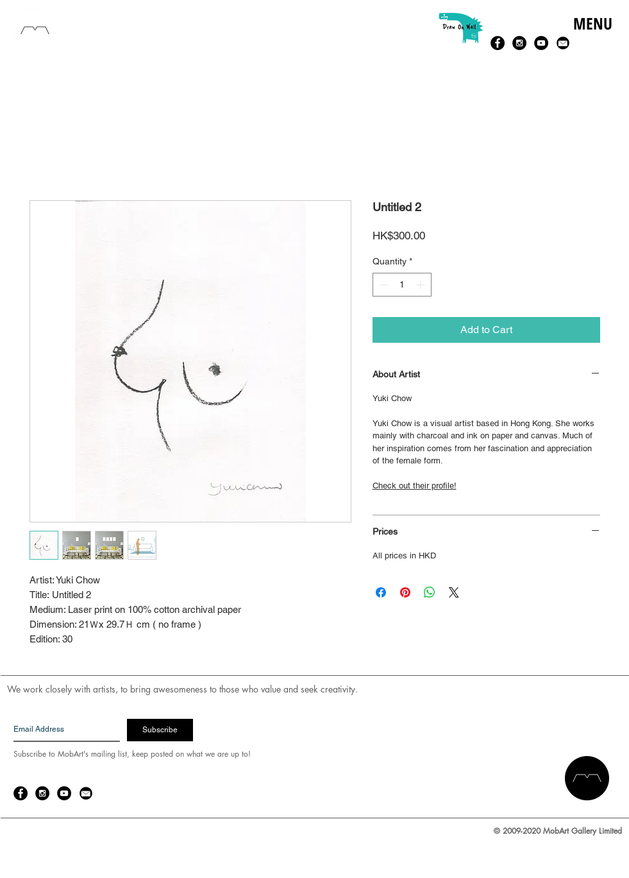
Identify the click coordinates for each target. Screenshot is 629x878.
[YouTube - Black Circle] (541, 43)
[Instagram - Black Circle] (519, 43)
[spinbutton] (402, 284)
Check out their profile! (415, 485)
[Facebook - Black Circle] (498, 43)
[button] (592, 37)
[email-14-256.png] (563, 43)
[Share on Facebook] (381, 592)
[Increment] (422, 284)
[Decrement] (382, 284)
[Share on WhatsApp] (429, 592)
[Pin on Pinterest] (405, 592)
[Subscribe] (160, 730)
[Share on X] (454, 592)
